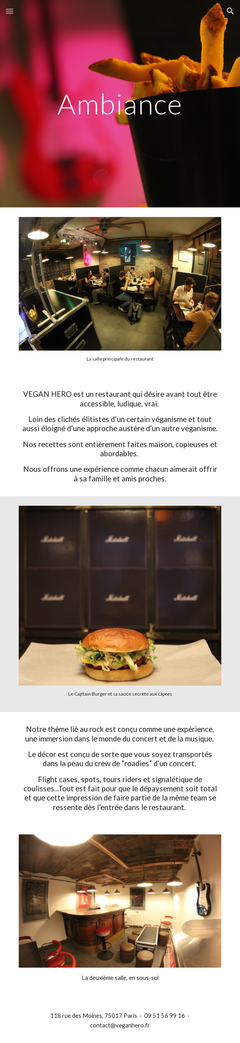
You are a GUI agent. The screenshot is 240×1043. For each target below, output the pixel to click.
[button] (9, 11)
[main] (120, 104)
